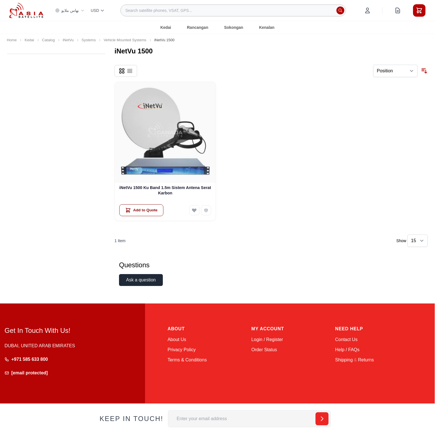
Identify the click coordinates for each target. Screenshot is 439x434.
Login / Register (267, 339)
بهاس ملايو (70, 10)
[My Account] (367, 10)
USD (98, 10)
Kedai (165, 27)
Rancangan (197, 27)
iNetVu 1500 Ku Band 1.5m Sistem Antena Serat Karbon (165, 190)
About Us (177, 339)
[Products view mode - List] (129, 71)
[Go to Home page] (26, 10)
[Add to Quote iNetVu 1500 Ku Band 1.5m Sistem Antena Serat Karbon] (141, 210)
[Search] (340, 10)
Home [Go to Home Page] (12, 40)
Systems (89, 40)
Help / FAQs (347, 349)
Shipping (344, 359)
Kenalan (266, 27)
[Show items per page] (417, 241)
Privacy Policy (182, 349)
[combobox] (233, 10)
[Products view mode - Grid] (121, 71)
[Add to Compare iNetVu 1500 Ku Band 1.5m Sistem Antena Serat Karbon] (206, 210)
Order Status (264, 349)
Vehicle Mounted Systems (125, 40)
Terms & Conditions (187, 359)
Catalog (48, 40)
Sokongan (233, 27)
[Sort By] (395, 71)
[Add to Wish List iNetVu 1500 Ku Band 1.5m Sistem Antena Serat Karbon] (194, 210)
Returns (366, 359)
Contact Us (346, 339)
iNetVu (68, 40)
